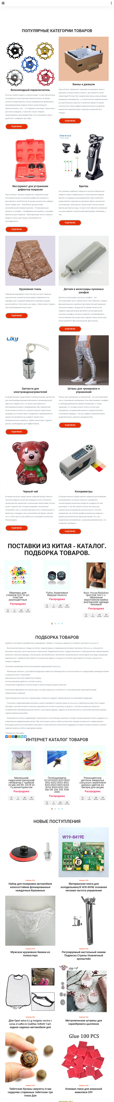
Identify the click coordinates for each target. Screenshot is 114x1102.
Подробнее (16, 126)
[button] (52, 623)
